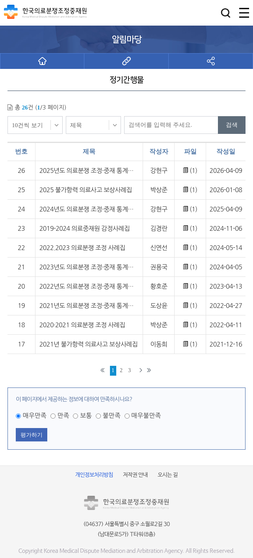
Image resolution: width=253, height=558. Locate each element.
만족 (63, 415)
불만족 (112, 415)
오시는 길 (168, 475)
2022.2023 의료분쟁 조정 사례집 (82, 248)
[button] (226, 13)
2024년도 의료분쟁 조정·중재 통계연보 (89, 209)
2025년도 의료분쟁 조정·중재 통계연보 (89, 170)
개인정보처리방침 (94, 475)
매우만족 (35, 415)
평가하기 (31, 435)
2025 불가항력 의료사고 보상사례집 (85, 190)
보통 (86, 415)
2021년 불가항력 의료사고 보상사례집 (88, 344)
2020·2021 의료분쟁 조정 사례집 (82, 325)
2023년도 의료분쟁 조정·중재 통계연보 (89, 267)
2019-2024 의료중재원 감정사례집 (84, 228)
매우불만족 (146, 415)
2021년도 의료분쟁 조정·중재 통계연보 (89, 305)
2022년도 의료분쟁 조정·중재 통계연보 (89, 286)
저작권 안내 (135, 475)
